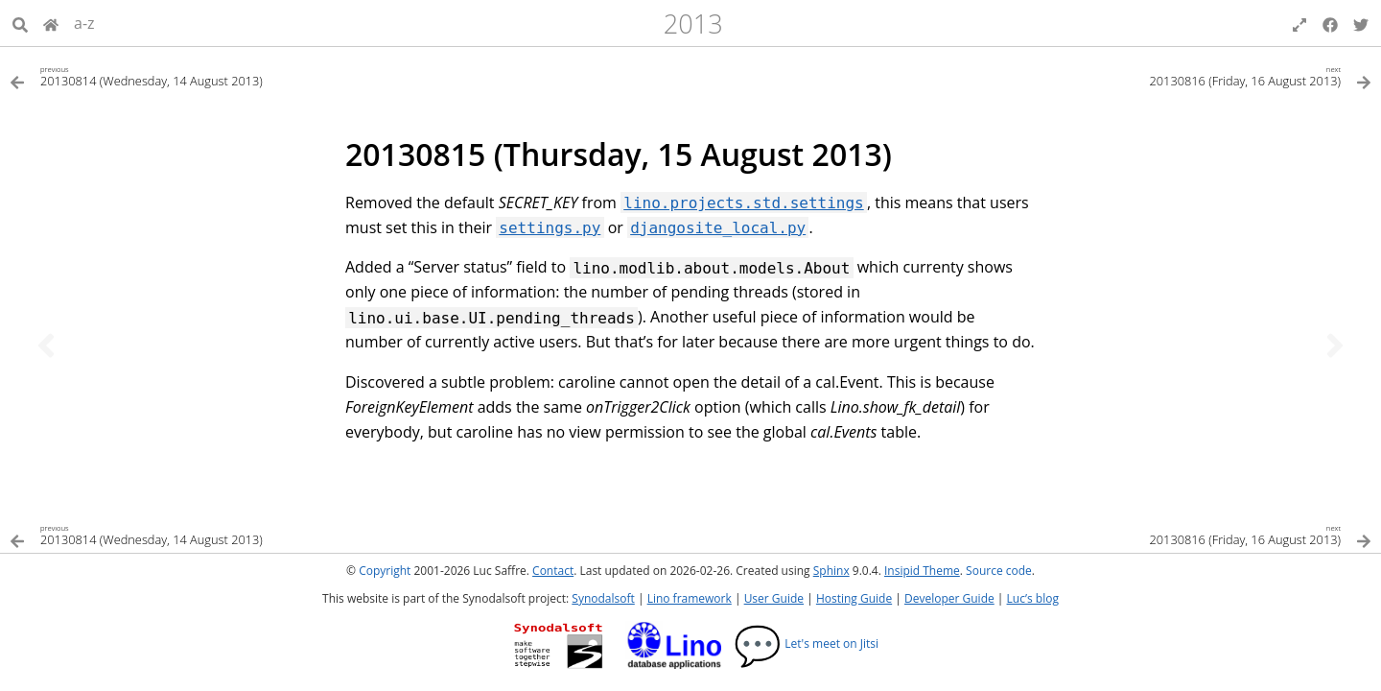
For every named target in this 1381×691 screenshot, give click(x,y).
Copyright (384, 570)
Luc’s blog (1033, 598)
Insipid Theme (922, 570)
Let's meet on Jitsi (806, 643)
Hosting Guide (854, 598)
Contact (552, 570)
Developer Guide (949, 598)
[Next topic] (1335, 345)
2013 (693, 23)
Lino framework (689, 598)
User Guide (774, 598)
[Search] (20, 23)
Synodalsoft (603, 598)
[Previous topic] (46, 345)
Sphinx (831, 570)
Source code (999, 570)
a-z (84, 23)
